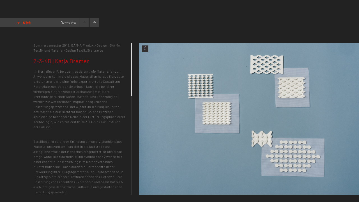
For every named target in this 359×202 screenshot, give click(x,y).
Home (24, 23)
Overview (68, 22)
